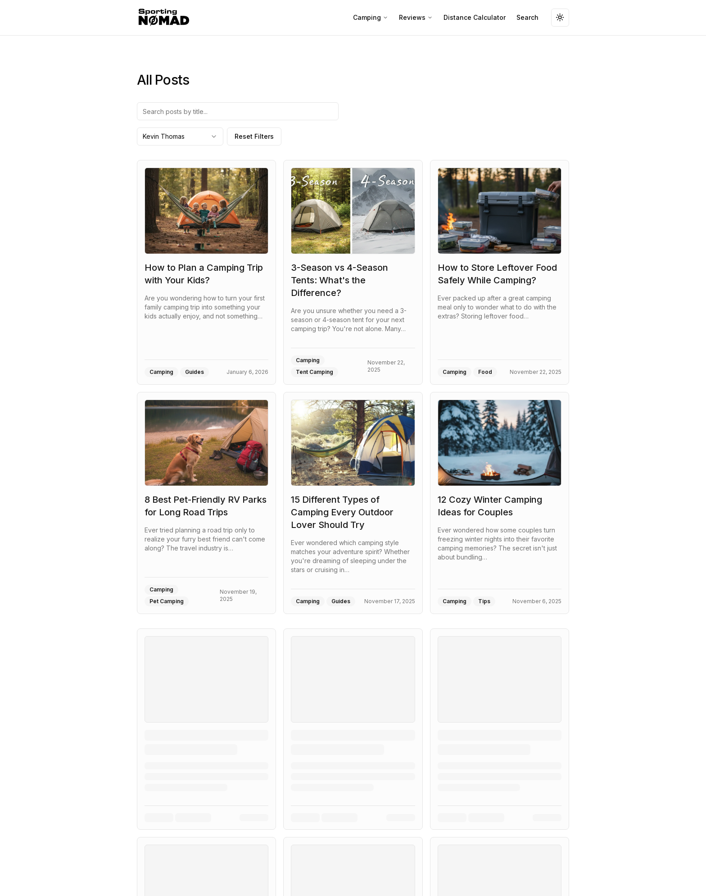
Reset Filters (254, 136)
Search (527, 17)
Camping (370, 17)
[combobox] (180, 136)
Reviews (416, 17)
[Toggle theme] (560, 18)
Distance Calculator (475, 17)
